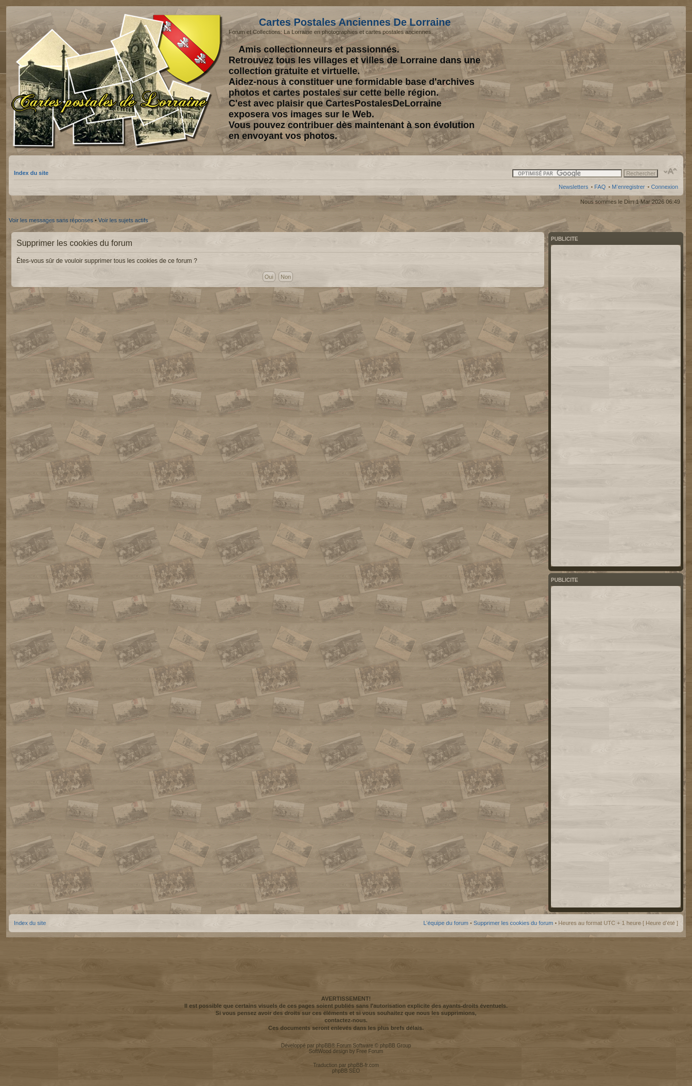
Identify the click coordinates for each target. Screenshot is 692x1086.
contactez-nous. (346, 1020)
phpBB (323, 1045)
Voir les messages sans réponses (51, 220)
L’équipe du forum (445, 923)
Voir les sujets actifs (123, 220)
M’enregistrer (628, 187)
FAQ (599, 187)
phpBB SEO (346, 1071)
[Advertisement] (596, 81)
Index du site (31, 173)
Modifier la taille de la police (670, 171)
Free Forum (369, 1051)
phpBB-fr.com (363, 1065)
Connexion (664, 187)
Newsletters (573, 187)
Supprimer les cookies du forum (513, 923)
